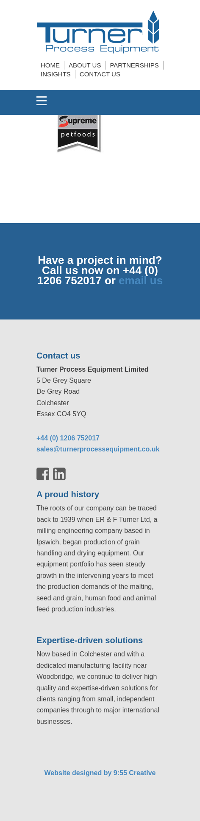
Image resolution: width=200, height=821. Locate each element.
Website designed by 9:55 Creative (100, 772)
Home (50, 65)
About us (85, 65)
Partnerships (134, 65)
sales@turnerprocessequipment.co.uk (97, 449)
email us (141, 280)
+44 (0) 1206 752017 (68, 438)
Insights (56, 74)
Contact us (100, 74)
